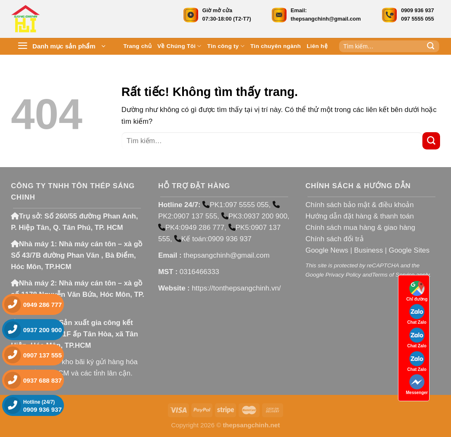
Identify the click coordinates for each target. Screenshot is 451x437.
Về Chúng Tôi (179, 46)
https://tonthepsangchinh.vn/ (236, 288)
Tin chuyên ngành (275, 46)
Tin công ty (225, 46)
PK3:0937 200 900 (254, 216)
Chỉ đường (416, 291)
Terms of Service (393, 275)
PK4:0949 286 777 (191, 228)
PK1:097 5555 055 (235, 205)
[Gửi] (430, 46)
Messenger (417, 384)
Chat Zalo (417, 314)
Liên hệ (317, 46)
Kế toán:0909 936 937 (213, 239)
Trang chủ (137, 46)
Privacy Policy (343, 275)
